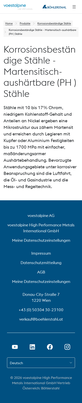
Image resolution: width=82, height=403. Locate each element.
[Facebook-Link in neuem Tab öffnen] (49, 346)
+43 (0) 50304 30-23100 (41, 309)
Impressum (41, 253)
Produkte (25, 23)
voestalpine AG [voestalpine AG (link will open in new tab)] (41, 215)
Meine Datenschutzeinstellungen (41, 240)
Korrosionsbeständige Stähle (54, 23)
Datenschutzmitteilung (41, 262)
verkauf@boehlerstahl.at (41, 319)
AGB (41, 272)
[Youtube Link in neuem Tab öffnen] (14, 346)
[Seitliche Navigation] (74, 6)
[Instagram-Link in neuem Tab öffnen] (67, 346)
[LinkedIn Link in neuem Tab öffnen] (32, 346)
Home (9, 23)
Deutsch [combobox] (16, 363)
